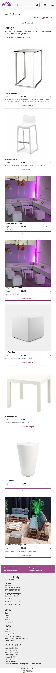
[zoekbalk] (27, 5)
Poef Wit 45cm (10, 352)
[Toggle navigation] (52, 5)
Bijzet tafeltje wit (11, 416)
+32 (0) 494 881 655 (12, 602)
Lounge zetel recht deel (13, 223)
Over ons (8, 613)
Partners (8, 615)
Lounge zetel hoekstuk (13, 288)
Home (6, 14)
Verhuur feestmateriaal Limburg (16, 638)
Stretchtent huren (11, 641)
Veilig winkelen (10, 634)
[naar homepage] (6, 5)
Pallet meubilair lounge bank (15, 545)
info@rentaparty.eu (12, 604)
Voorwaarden (9, 622)
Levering (8, 618)
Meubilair (13, 14)
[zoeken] (37, 5)
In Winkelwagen (28, 105)
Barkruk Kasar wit (11, 159)
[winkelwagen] (45, 5)
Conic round (9, 481)
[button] (28, 23)
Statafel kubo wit (11, 93)
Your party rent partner (13, 636)
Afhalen (7, 620)
